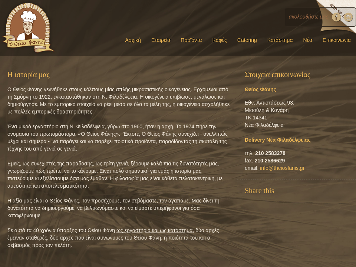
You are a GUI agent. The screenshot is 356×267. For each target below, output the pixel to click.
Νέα (307, 40)
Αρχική (133, 40)
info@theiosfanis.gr (282, 168)
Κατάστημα (280, 40)
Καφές (219, 40)
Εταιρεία (160, 40)
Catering (247, 40)
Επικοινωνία (337, 40)
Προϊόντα (191, 40)
